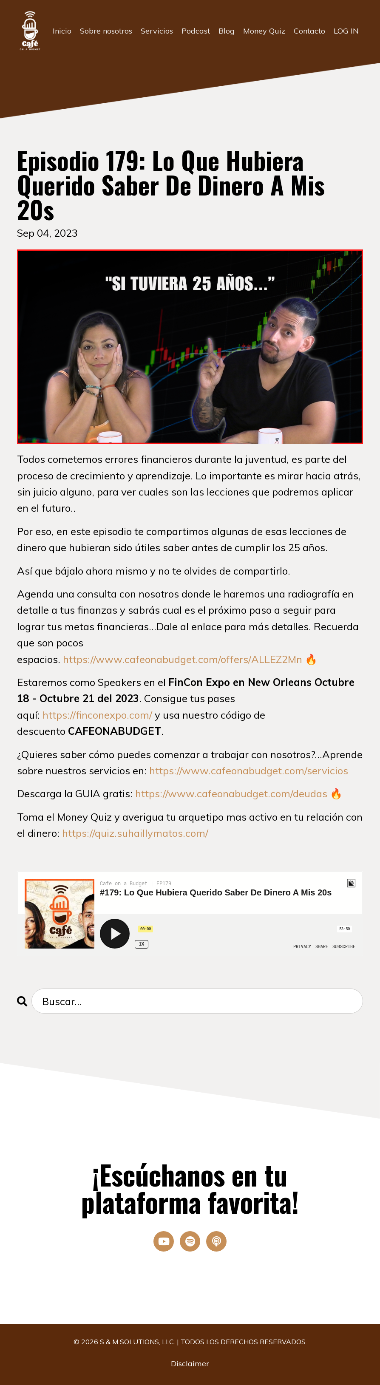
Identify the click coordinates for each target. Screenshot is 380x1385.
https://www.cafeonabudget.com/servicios (248, 770)
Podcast (195, 31)
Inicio (62, 31)
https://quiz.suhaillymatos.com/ (135, 833)
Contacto (309, 31)
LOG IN (346, 31)
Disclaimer (190, 1363)
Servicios (157, 31)
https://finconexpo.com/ (97, 714)
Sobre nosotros (106, 31)
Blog (226, 31)
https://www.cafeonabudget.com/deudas (231, 793)
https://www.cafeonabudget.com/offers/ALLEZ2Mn (182, 659)
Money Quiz (264, 31)
